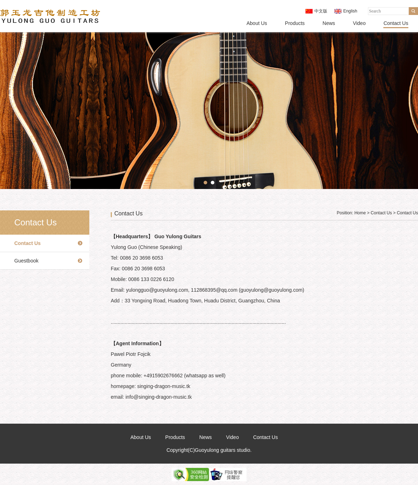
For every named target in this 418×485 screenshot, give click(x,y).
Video (359, 23)
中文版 (320, 11)
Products (295, 23)
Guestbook (26, 261)
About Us (257, 23)
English (350, 11)
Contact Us (395, 23)
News (329, 23)
